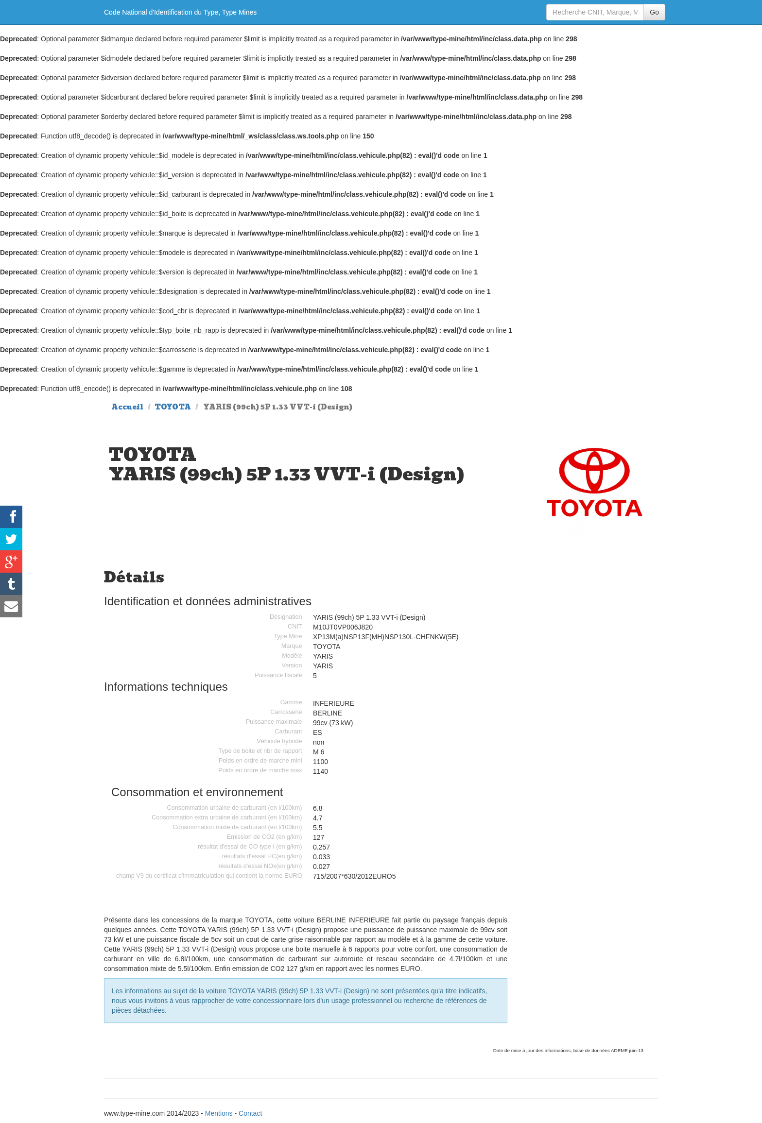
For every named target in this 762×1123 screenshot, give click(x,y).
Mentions (219, 1113)
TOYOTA (173, 407)
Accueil (127, 407)
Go (654, 12)
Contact (250, 1113)
